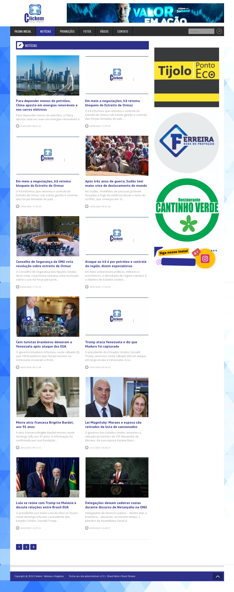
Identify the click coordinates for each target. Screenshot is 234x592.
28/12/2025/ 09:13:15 (30, 447)
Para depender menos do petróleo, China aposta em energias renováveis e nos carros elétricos (47, 105)
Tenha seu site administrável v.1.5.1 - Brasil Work (94, 576)
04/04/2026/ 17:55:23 (30, 287)
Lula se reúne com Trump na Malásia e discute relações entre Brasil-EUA (46, 505)
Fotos (87, 31)
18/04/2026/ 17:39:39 (99, 126)
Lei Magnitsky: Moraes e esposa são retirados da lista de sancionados (113, 424)
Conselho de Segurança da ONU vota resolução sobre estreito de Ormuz (44, 263)
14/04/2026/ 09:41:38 (99, 206)
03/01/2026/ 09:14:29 (99, 367)
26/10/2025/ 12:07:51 (30, 528)
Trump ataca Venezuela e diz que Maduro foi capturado (111, 344)
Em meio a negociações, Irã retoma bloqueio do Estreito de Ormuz (112, 103)
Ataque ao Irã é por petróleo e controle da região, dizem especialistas (115, 263)
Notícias (45, 31)
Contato (122, 31)
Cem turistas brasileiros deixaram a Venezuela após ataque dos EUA (44, 344)
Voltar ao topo (218, 576)
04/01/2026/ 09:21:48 (30, 367)
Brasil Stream (128, 576)
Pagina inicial (22, 31)
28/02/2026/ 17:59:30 (99, 287)
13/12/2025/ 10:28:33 (99, 447)
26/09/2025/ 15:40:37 (99, 528)
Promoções (67, 31)
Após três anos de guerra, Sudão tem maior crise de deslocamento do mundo (116, 183)
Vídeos (104, 31)
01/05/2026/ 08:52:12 (30, 126)
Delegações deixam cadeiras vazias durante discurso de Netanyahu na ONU (116, 505)
